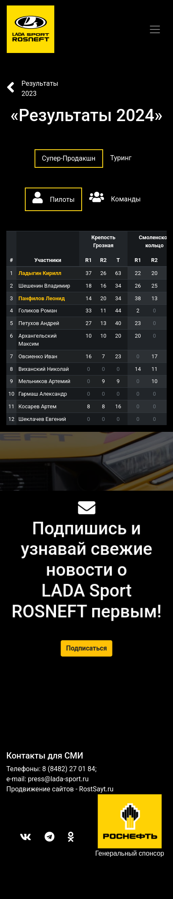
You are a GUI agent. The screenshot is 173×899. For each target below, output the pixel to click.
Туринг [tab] (121, 158)
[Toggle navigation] (155, 29)
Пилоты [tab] (53, 198)
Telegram (42, 837)
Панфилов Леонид (42, 298)
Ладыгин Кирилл (40, 273)
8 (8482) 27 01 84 (68, 769)
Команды (115, 197)
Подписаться (86, 648)
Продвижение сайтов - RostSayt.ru (60, 789)
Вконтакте (18, 837)
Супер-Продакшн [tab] (69, 158)
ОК (64, 837)
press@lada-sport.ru (58, 779)
